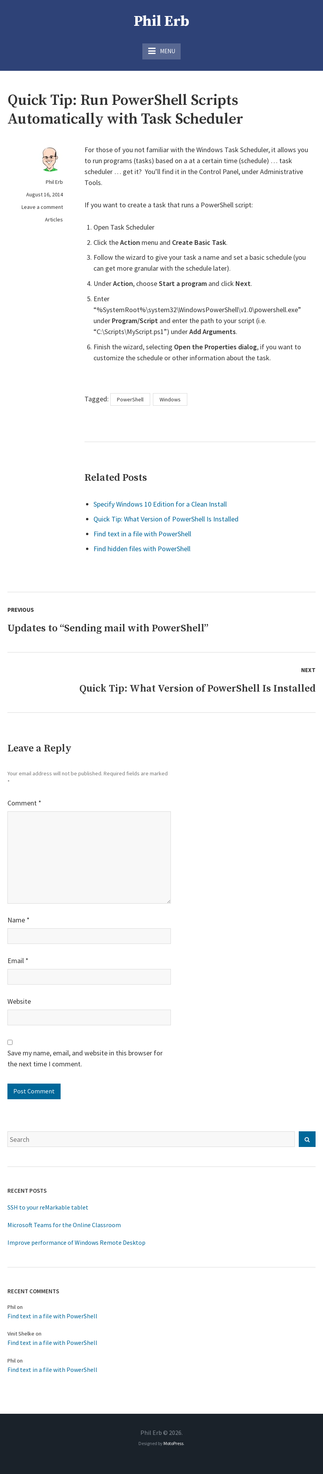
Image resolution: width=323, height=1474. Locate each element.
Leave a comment (42, 206)
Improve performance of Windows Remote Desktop (76, 1242)
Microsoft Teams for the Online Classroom (64, 1225)
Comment (24, 802)
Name (18, 919)
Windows (170, 399)
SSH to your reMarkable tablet (47, 1207)
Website (19, 1001)
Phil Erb (161, 21)
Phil (11, 1306)
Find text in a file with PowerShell (142, 533)
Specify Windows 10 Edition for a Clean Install (160, 504)
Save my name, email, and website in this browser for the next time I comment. (85, 1058)
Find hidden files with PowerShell (141, 548)
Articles (54, 219)
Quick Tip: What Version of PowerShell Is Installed (166, 518)
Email (18, 960)
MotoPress (173, 1443)
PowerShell (130, 399)
